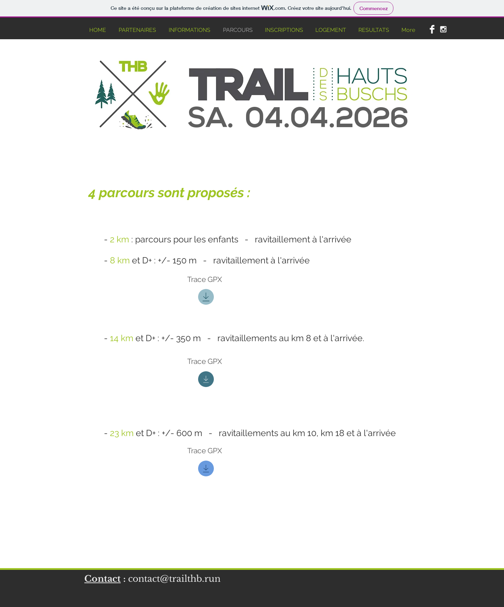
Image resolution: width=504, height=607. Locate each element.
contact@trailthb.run (174, 578)
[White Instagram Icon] (443, 29)
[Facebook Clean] (432, 29)
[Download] (206, 297)
